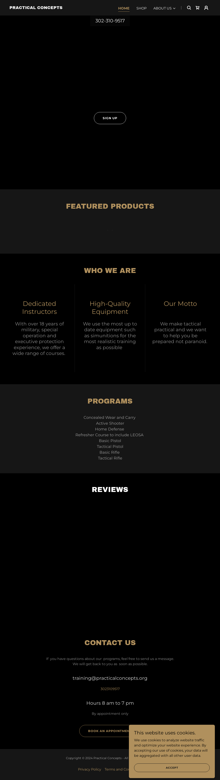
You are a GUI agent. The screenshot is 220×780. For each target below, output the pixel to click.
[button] (164, 8)
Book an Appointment (110, 731)
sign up (110, 118)
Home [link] (124, 8)
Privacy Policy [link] (89, 769)
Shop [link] (141, 8)
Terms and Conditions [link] (123, 769)
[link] (36, 8)
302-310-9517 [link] (110, 21)
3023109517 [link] (110, 689)
